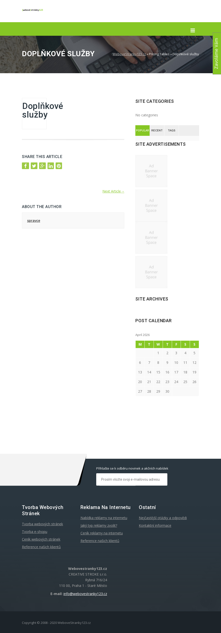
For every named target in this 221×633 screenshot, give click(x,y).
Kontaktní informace (155, 525)
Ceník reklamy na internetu (101, 533)
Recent (157, 130)
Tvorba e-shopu (34, 531)
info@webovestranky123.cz (85, 593)
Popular (142, 130)
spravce (33, 220)
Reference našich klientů (41, 547)
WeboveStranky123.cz (129, 54)
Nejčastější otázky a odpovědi (163, 517)
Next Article (113, 191)
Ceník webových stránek (41, 539)
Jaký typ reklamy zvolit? (98, 525)
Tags (171, 130)
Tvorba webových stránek (42, 524)
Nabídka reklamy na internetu (103, 517)
